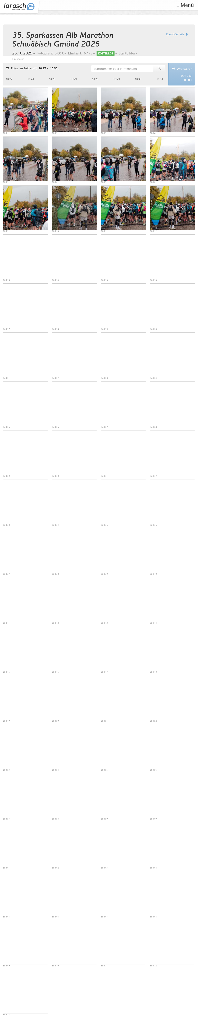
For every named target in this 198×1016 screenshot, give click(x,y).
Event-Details (177, 34)
